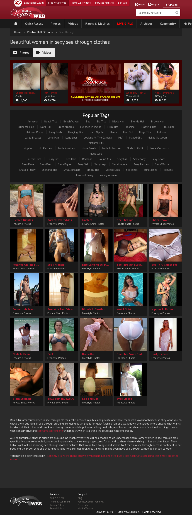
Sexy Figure (65, 164)
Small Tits (93, 169)
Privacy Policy (57, 505)
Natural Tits (96, 143)
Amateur (33, 121)
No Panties (45, 148)
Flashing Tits (148, 127)
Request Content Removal (91, 501)
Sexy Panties (141, 164)
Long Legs (71, 137)
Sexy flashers (92, 455)
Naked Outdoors (157, 137)
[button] (34, 23)
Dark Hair (45, 127)
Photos (21, 52)
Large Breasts (33, 137)
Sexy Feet (46, 164)
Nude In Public (135, 148)
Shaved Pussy (27, 169)
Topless (168, 169)
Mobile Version (85, 508)
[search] (158, 12)
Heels (113, 132)
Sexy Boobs (159, 159)
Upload (173, 4)
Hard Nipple (96, 132)
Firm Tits (112, 127)
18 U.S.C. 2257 (57, 498)
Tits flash (130, 455)
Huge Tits (145, 132)
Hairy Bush (55, 132)
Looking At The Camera (98, 137)
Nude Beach (89, 148)
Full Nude (168, 127)
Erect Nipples (66, 127)
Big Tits (101, 121)
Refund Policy (57, 508)
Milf (120, 137)
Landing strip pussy (112, 455)
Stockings (132, 169)
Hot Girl (128, 132)
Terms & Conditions (60, 501)
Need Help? (83, 505)
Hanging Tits (75, 132)
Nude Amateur (66, 148)
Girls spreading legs (147, 455)
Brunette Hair (26, 127)
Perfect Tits (33, 159)
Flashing (130, 127)
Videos (44, 52)
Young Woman (108, 175)
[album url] (26, 83)
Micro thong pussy (73, 455)
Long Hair (53, 137)
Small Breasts (72, 169)
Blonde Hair (138, 121)
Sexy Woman (162, 164)
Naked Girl (135, 137)
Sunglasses (150, 169)
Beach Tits (50, 121)
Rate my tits (54, 455)
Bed (88, 121)
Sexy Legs (100, 164)
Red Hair (71, 159)
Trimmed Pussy (84, 175)
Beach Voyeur (71, 121)
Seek (177, 12)
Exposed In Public (90, 127)
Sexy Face (28, 164)
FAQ (80, 498)
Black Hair (118, 121)
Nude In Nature (111, 148)
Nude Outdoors (159, 148)
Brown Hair (157, 121)
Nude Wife (96, 153)
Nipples (27, 148)
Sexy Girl (83, 164)
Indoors (161, 132)
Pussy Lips (53, 159)
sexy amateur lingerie (50, 430)
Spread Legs (113, 169)
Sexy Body (139, 159)
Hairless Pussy (34, 132)
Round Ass (105, 159)
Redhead (87, 159)
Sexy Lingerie (120, 164)
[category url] (96, 82)
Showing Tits (49, 169)
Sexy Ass (122, 159)
